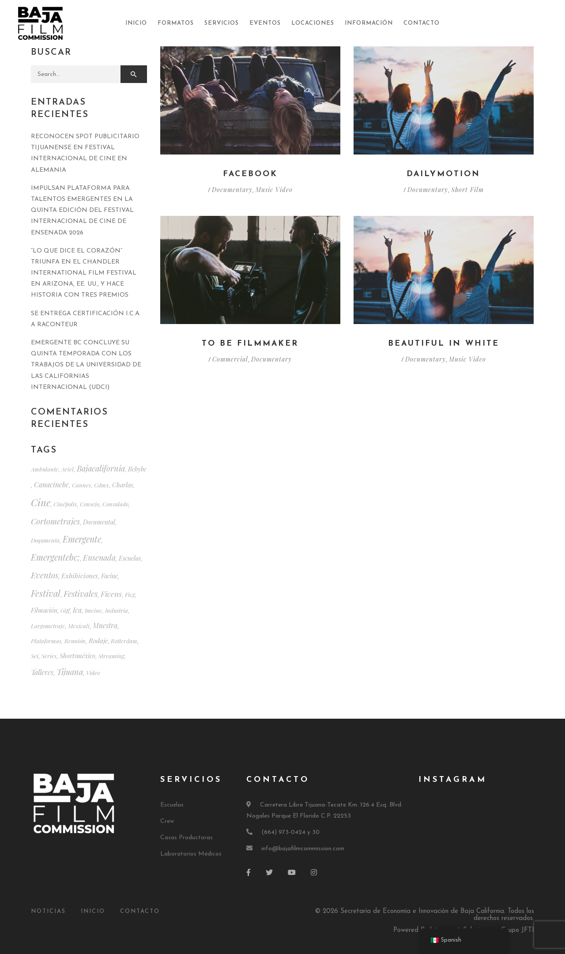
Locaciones (312, 23)
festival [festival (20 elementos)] (45, 593)
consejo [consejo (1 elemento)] (89, 504)
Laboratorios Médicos (191, 854)
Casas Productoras (186, 837)
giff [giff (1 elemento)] (65, 610)
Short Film (467, 189)
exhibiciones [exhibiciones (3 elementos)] (79, 575)
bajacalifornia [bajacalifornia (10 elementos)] (101, 468)
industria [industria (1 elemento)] (116, 610)
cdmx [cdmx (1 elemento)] (101, 485)
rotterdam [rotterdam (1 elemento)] (124, 641)
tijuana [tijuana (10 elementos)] (69, 671)
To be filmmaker (250, 343)
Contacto (421, 23)
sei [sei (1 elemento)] (34, 656)
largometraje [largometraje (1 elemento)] (48, 626)
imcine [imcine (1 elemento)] (93, 610)
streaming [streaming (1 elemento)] (111, 656)
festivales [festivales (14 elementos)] (81, 593)
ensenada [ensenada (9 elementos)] (99, 557)
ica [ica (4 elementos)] (77, 610)
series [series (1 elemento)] (48, 656)
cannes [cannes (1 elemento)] (81, 485)
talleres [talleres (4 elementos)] (42, 672)
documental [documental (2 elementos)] (99, 522)
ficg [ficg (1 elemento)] (130, 594)
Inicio (136, 23)
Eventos (265, 23)
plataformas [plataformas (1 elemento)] (46, 641)
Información (369, 23)
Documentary (232, 189)
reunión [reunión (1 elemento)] (75, 641)
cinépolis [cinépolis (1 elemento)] (65, 504)
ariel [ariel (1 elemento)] (67, 469)
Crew (167, 821)
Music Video (274, 189)
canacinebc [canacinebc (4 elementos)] (51, 484)
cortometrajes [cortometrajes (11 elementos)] (55, 521)
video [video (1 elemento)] (93, 672)
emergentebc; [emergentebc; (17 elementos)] (55, 557)
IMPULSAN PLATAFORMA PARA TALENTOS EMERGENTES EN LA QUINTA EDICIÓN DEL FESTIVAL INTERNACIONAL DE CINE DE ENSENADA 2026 (82, 210)
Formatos (176, 23)
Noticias (48, 911)
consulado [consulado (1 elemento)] (115, 504)
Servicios (221, 23)
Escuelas (172, 805)
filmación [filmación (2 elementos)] (44, 610)
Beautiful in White (443, 343)
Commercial (230, 359)
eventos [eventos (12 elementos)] (44, 575)
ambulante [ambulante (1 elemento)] (44, 469)
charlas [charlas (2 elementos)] (122, 485)
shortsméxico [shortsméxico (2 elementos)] (77, 656)
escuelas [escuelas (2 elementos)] (130, 558)
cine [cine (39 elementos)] (40, 502)
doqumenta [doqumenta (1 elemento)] (45, 540)
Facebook (250, 174)
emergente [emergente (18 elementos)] (82, 539)
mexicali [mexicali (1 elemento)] (79, 626)
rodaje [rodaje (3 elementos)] (98, 640)
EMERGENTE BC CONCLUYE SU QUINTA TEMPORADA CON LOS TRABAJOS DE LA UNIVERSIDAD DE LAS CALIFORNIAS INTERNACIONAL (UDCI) (86, 365)
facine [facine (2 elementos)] (109, 576)
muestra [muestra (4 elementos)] (105, 625)
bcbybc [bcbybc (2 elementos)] (137, 469)
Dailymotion (444, 174)
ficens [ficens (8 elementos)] (111, 593)
